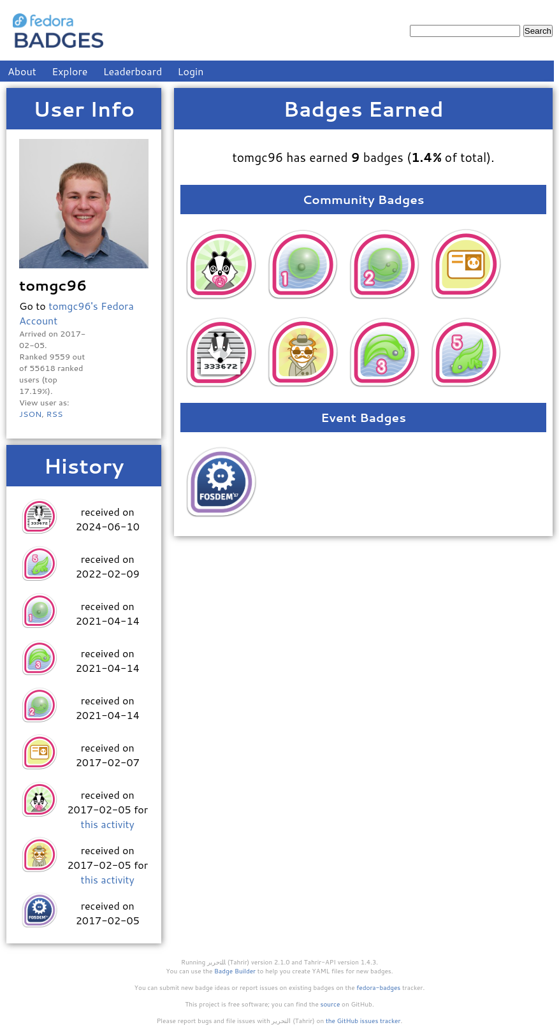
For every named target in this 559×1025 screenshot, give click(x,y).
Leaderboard (133, 71)
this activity (107, 824)
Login (191, 71)
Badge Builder (235, 970)
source (330, 1004)
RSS (54, 413)
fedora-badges (378, 987)
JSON (30, 413)
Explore (69, 71)
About (22, 71)
